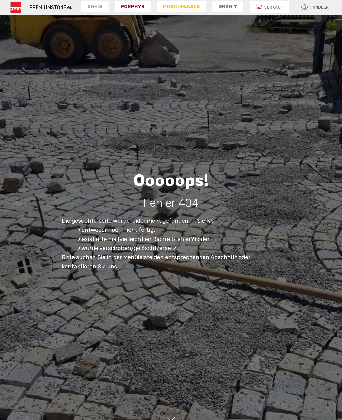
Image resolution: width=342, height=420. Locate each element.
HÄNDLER (315, 7)
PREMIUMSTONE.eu (51, 7)
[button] (95, 6)
